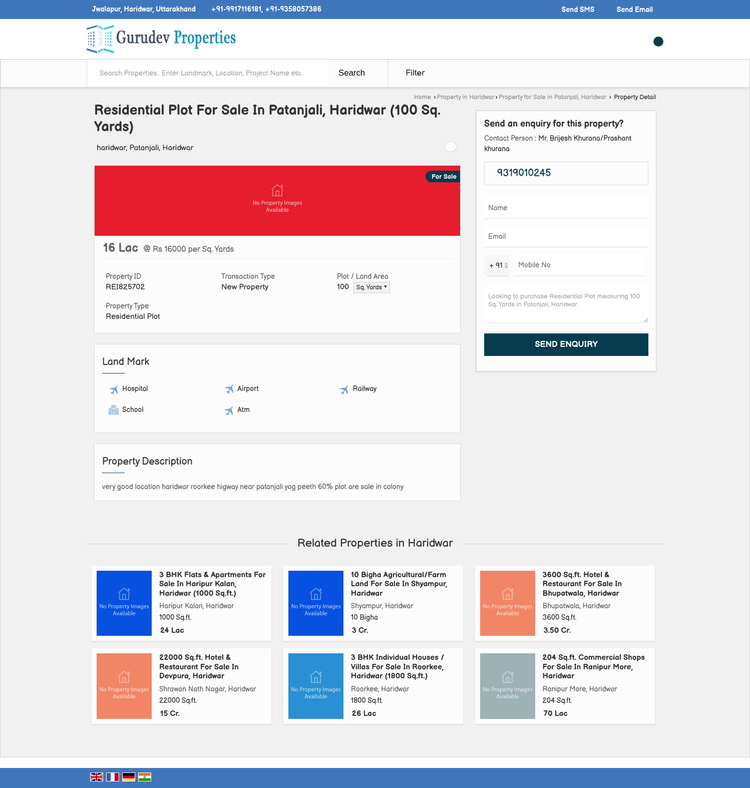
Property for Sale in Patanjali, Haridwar (552, 97)
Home (422, 97)
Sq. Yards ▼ (371, 287)
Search (351, 73)
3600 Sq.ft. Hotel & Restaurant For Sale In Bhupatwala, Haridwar (582, 584)
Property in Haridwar (466, 97)
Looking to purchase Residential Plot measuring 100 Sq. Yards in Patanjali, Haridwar (566, 304)
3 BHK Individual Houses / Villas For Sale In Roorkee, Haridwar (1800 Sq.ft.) (397, 667)
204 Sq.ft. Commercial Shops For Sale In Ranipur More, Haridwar (594, 667)
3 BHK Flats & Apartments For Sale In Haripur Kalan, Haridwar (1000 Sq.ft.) (212, 584)
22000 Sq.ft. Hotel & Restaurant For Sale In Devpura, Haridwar (199, 667)
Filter (415, 73)
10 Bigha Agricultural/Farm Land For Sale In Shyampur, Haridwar (399, 584)
